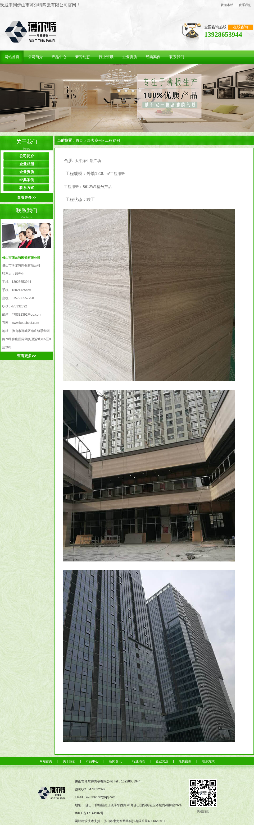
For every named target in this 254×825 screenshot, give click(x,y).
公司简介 (26, 156)
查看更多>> (26, 197)
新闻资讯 (115, 761)
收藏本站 (227, 5)
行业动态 (138, 761)
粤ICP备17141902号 (89, 813)
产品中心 (92, 761)
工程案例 (112, 140)
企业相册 (26, 164)
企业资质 (26, 172)
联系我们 (245, 5)
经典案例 (26, 180)
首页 (79, 140)
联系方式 (26, 188)
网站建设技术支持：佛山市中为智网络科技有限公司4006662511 (120, 821)
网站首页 (45, 761)
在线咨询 (240, 27)
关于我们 (26, 142)
